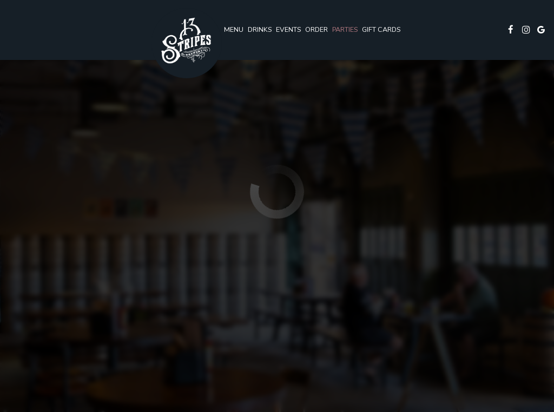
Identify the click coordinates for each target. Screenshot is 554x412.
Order (316, 29)
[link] (186, 43)
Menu (233, 29)
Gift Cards (381, 29)
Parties (345, 29)
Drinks (260, 29)
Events (288, 29)
